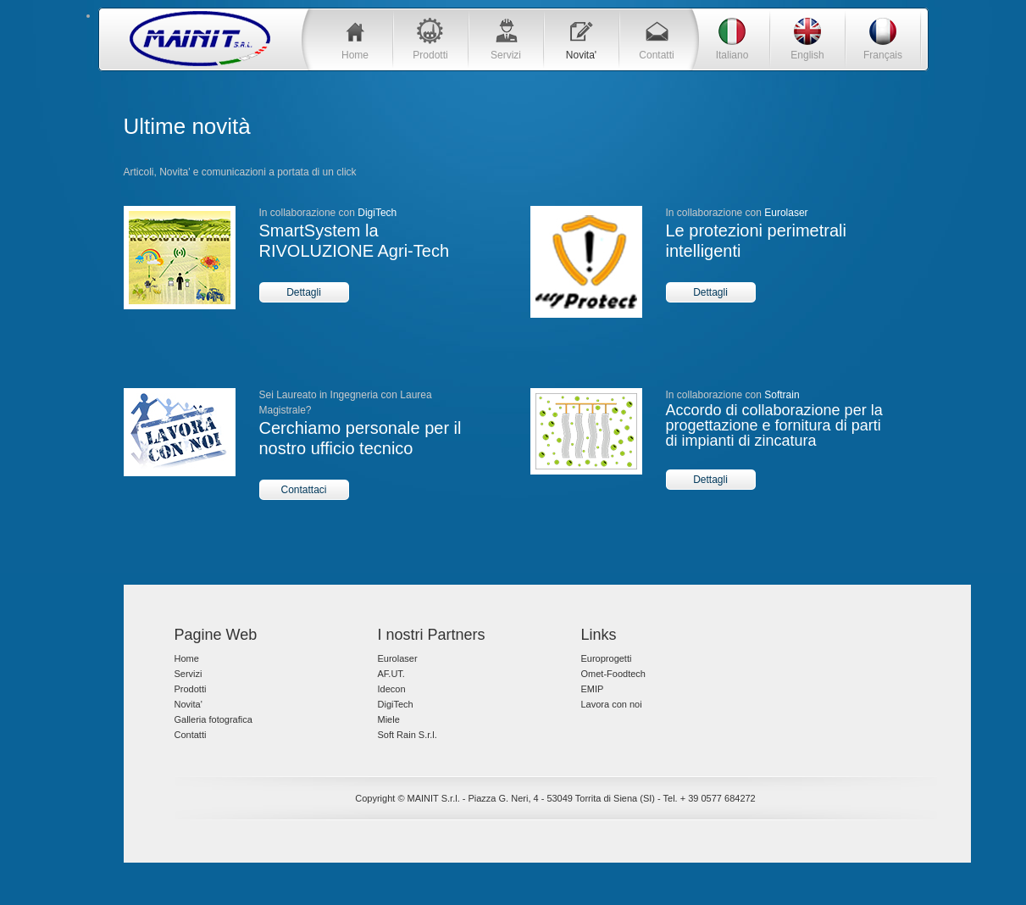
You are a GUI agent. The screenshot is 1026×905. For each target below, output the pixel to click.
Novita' (581, 55)
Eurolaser (785, 213)
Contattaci (303, 490)
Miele (389, 719)
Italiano (732, 55)
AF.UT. (391, 674)
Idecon (392, 689)
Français (882, 55)
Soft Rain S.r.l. (407, 735)
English (807, 55)
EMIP (592, 689)
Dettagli (303, 292)
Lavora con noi (611, 704)
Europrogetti (606, 658)
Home (355, 55)
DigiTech (377, 213)
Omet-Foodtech (613, 674)
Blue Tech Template (200, 38)
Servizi (506, 55)
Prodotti (430, 55)
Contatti (656, 55)
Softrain (781, 395)
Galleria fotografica (213, 719)
